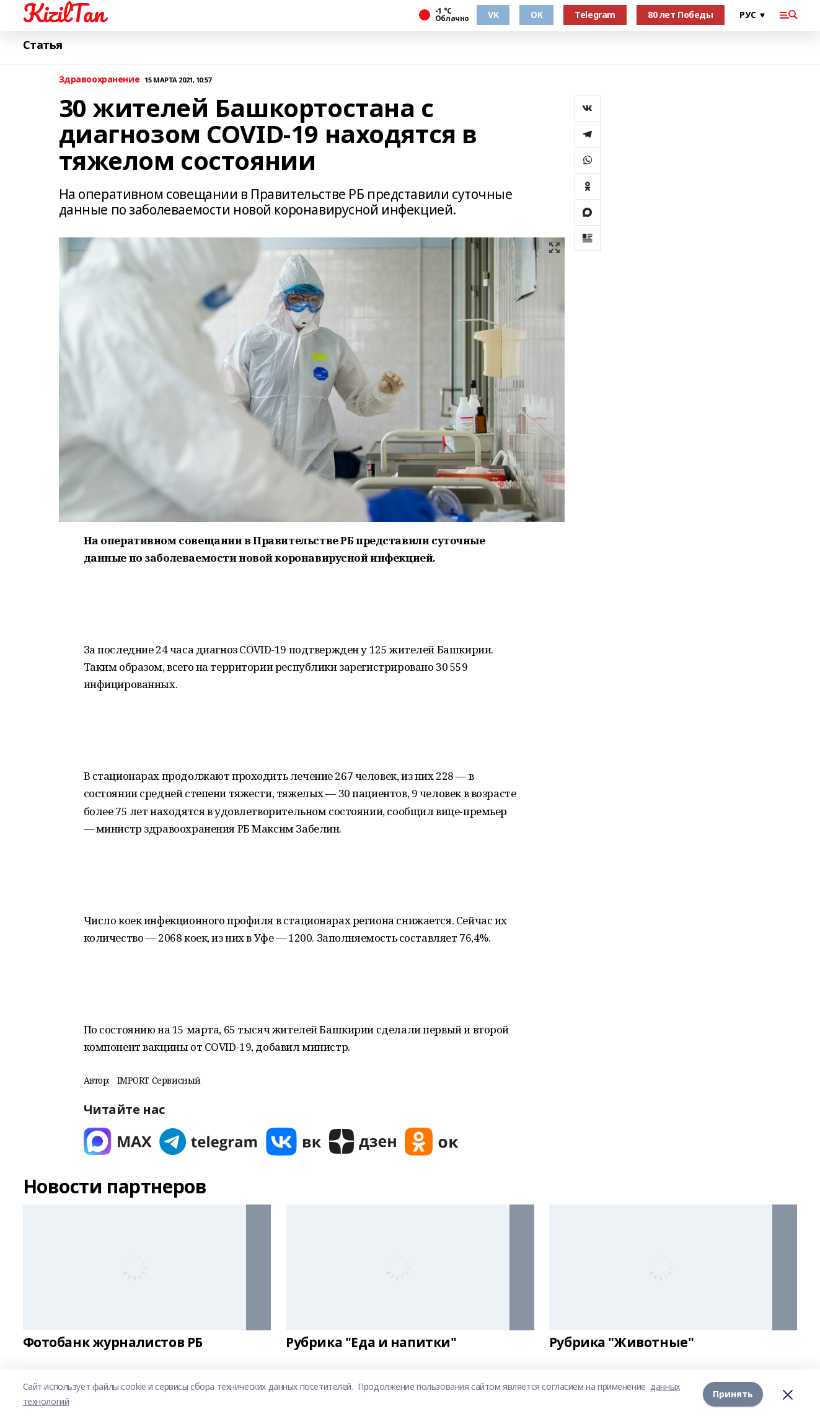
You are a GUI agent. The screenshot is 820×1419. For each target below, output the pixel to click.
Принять (733, 1394)
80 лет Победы (680, 14)
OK (536, 14)
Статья (43, 44)
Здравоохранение (99, 79)
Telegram (595, 14)
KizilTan (64, 13)
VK (493, 14)
